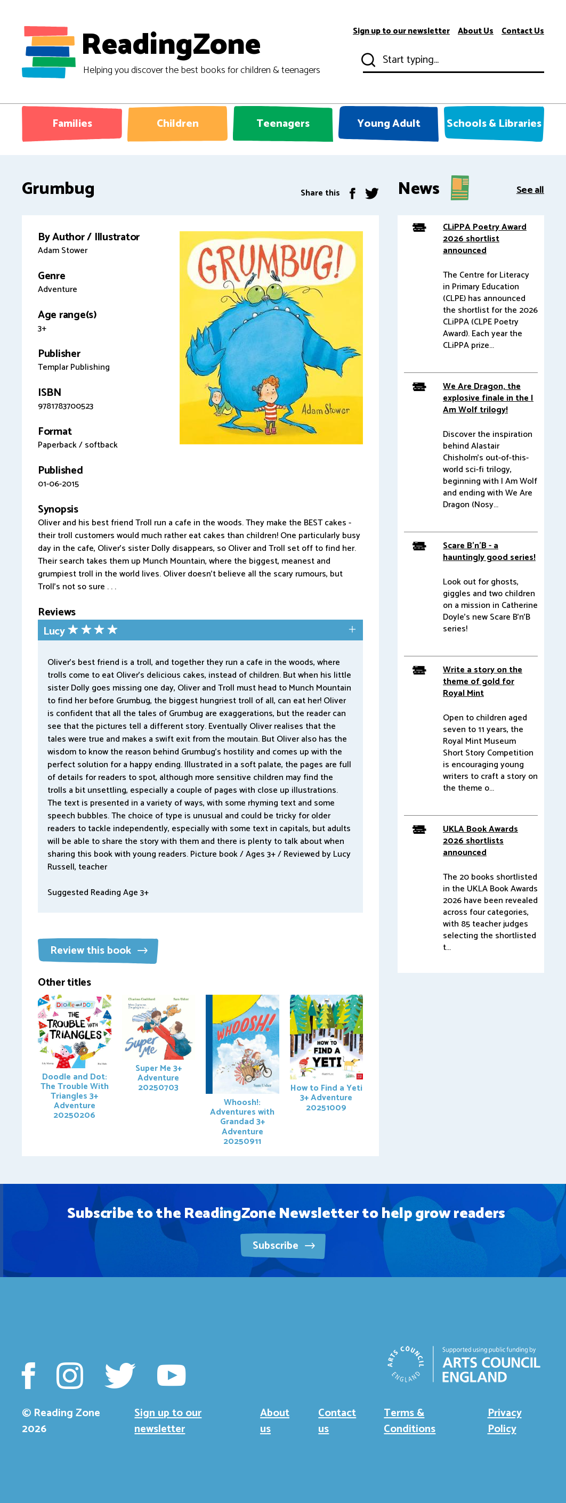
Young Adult (389, 124)
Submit (367, 60)
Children (178, 124)
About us (274, 1421)
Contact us (337, 1421)
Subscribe (284, 1246)
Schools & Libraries (494, 124)
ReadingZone (200, 52)
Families (72, 124)
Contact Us (523, 31)
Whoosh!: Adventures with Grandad (242, 1071)
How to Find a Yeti (326, 1055)
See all (530, 189)
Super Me (159, 1045)
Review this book (99, 951)
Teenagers (283, 124)
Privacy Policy (505, 1421)
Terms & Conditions (409, 1421)
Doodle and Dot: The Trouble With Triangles (74, 1059)
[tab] (200, 631)
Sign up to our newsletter (401, 31)
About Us (476, 31)
